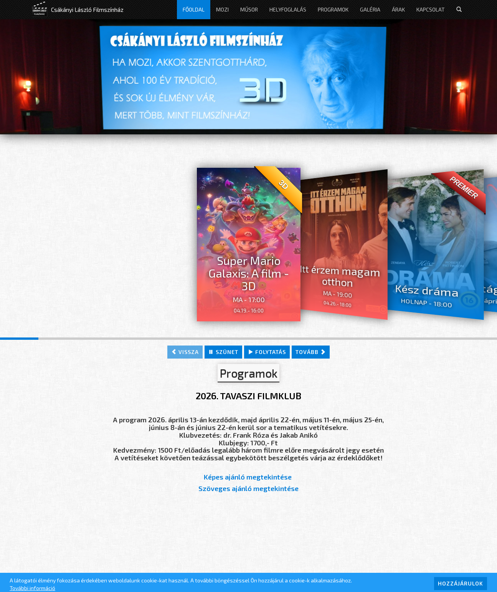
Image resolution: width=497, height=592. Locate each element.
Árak (398, 9)
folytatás (267, 352)
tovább (311, 352)
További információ (32, 588)
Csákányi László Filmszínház (87, 9)
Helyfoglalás (287, 9)
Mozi (222, 9)
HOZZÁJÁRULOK (460, 583)
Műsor (249, 9)
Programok (333, 9)
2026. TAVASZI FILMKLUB (248, 395)
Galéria (370, 9)
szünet (223, 352)
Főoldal (194, 9)
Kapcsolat (430, 9)
